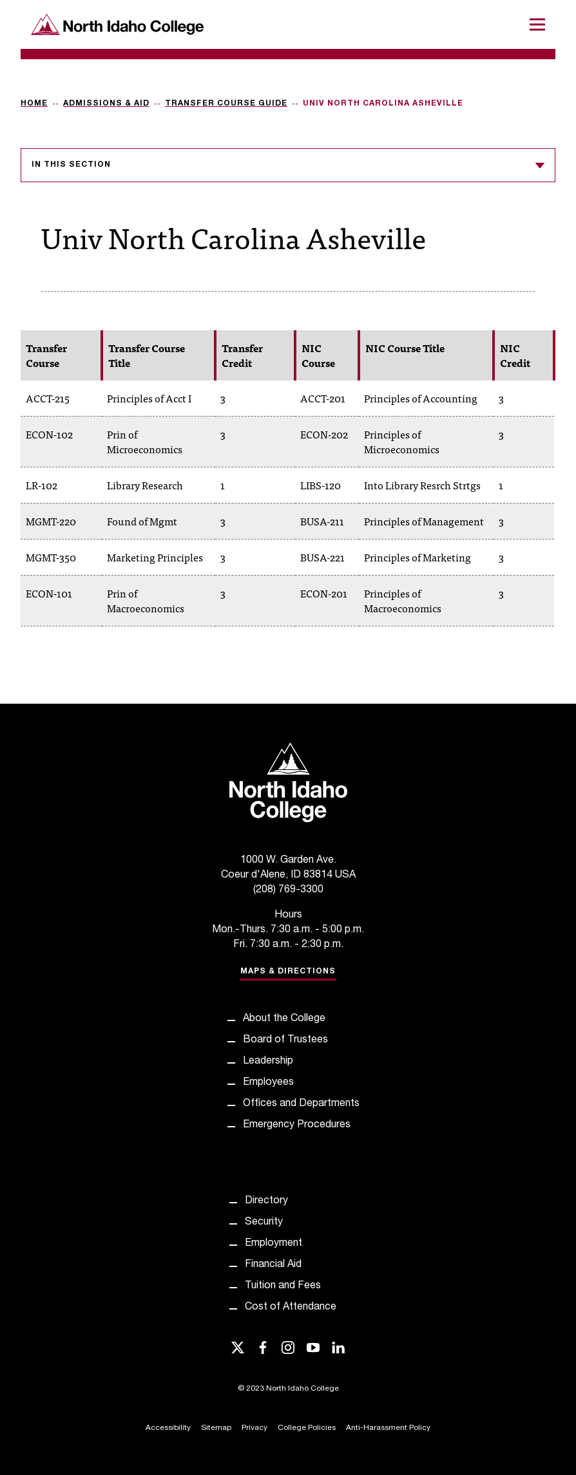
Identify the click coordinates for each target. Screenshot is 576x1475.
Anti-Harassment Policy (388, 1428)
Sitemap (216, 1428)
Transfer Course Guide (226, 104)
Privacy (254, 1428)
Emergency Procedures (296, 1125)
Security (264, 1222)
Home (34, 104)
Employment (273, 1244)
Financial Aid (273, 1265)
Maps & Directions (288, 971)
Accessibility (168, 1428)
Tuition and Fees (283, 1286)
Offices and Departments (301, 1104)
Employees (268, 1083)
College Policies (307, 1428)
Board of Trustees (285, 1040)
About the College (284, 1019)
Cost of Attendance (290, 1307)
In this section (288, 165)
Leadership (268, 1062)
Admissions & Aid (106, 104)
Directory (266, 1201)
